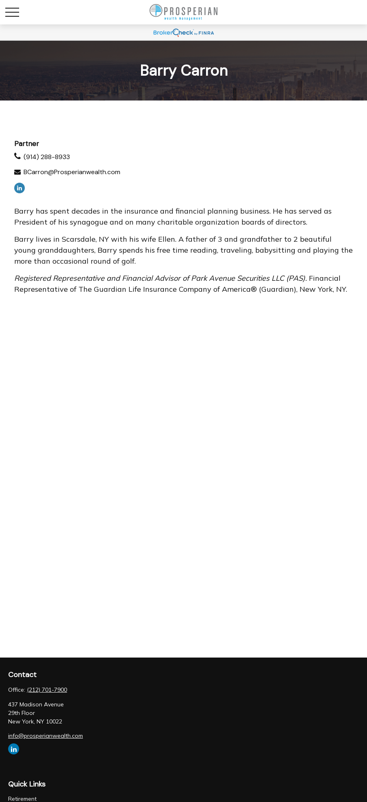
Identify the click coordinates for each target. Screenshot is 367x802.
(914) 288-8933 (47, 157)
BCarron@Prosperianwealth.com (72, 172)
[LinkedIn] (19, 188)
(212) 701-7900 (47, 689)
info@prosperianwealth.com (45, 735)
